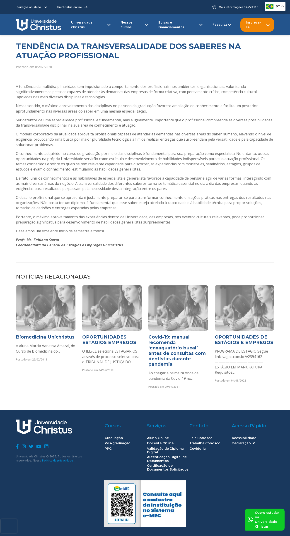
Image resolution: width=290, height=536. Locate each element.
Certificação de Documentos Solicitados (167, 467)
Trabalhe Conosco (204, 443)
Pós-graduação (117, 443)
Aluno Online (158, 438)
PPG (108, 449)
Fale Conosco (201, 438)
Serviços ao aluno (29, 7)
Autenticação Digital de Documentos (167, 459)
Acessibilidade (244, 438)
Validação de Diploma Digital (165, 450)
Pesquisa (220, 24)
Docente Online (160, 443)
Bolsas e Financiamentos (171, 24)
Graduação (114, 438)
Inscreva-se (253, 24)
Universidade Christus (81, 24)
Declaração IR (243, 443)
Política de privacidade (58, 460)
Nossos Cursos (127, 24)
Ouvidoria (197, 449)
